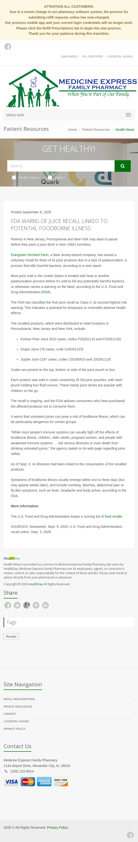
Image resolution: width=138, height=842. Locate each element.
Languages (69, 56)
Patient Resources (96, 130)
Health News (25, 177)
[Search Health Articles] (61, 166)
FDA (46, 292)
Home (72, 130)
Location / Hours (120, 56)
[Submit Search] (123, 166)
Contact (10, 713)
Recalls (11, 636)
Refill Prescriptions (19, 699)
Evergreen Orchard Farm (30, 255)
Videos (57, 177)
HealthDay (36, 584)
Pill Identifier (92, 56)
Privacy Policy (15, 728)
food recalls (113, 516)
